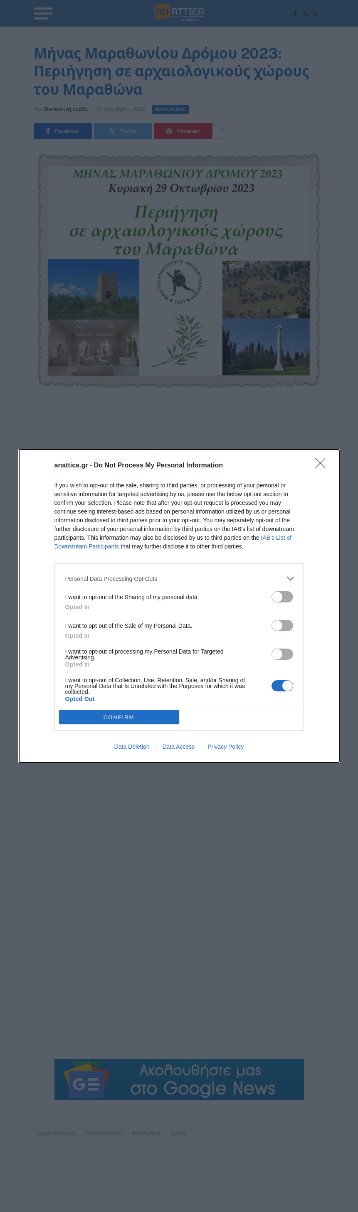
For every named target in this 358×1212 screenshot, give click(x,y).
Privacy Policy (225, 746)
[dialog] (179, 606)
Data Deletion (132, 746)
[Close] (323, 466)
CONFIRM (119, 717)
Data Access (178, 746)
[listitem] (179, 578)
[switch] (282, 596)
